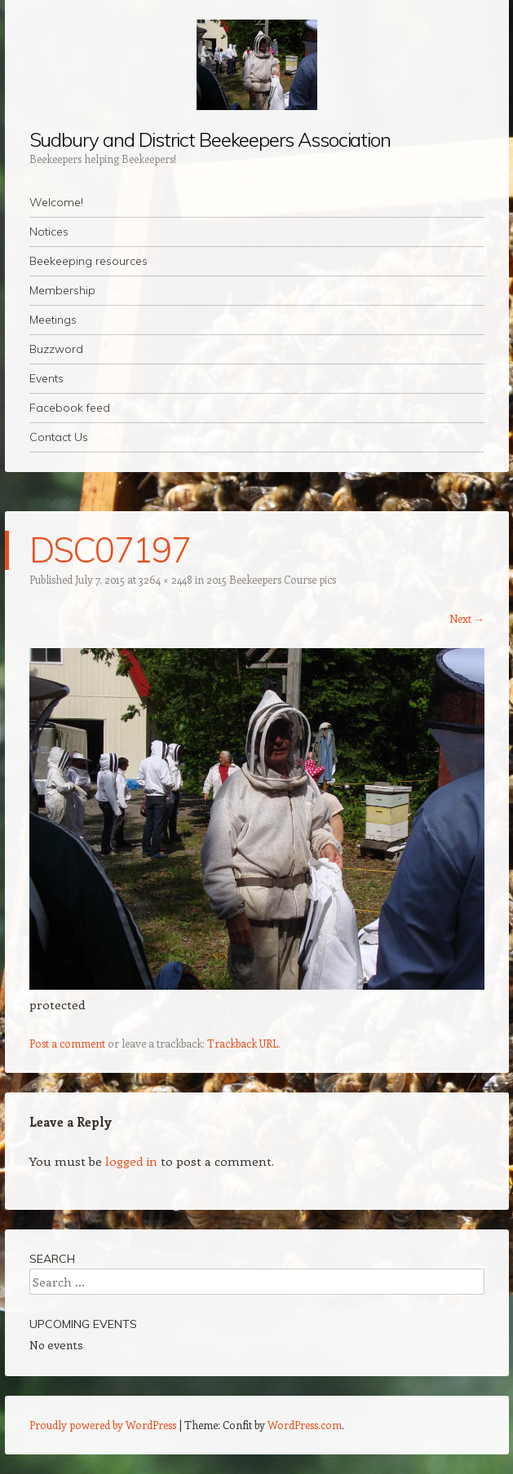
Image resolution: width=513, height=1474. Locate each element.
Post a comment (67, 1043)
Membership (62, 290)
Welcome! (56, 202)
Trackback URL (242, 1043)
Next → (466, 618)
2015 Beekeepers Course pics (271, 579)
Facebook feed (69, 407)
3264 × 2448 (165, 579)
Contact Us (58, 437)
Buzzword (56, 349)
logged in (131, 1161)
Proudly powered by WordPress (102, 1425)
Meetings (53, 319)
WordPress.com (305, 1425)
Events (46, 378)
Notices (49, 231)
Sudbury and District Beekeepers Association (210, 139)
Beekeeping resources (88, 261)
